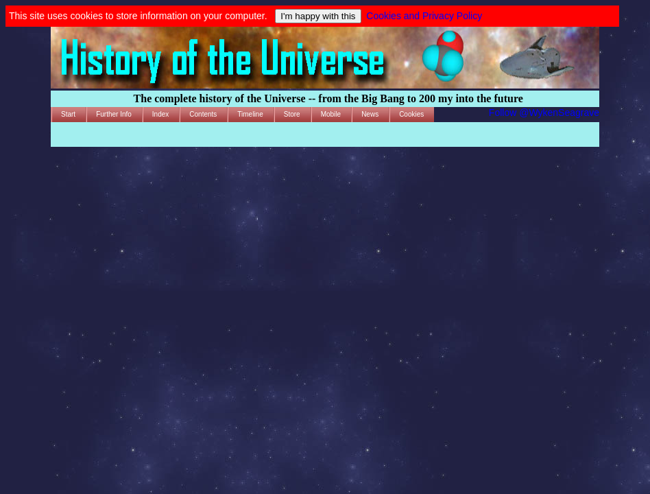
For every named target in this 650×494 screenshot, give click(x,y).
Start (68, 114)
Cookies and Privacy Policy (424, 15)
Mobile (331, 114)
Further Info (114, 114)
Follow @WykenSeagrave (544, 112)
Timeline (250, 114)
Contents (203, 114)
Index (160, 114)
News (369, 114)
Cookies (411, 114)
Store (292, 114)
